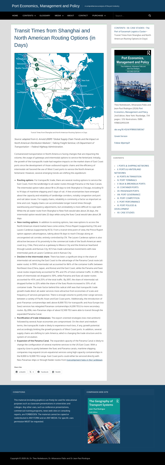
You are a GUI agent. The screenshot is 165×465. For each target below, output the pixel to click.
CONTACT (83, 15)
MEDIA (59, 15)
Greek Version (120, 136)
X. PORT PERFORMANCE (128, 201)
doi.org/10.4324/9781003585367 (129, 129)
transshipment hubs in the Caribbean (84, 360)
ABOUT (70, 15)
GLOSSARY (45, 15)
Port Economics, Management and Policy (49, 5)
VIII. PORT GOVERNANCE (129, 194)
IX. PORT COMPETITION (128, 198)
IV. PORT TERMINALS (127, 180)
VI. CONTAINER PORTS (128, 187)
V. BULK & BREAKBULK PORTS (131, 183)
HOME (15, 15)
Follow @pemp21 (122, 143)
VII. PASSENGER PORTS (128, 191)
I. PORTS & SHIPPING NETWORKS (133, 165)
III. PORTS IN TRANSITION (129, 176)
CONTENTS (29, 15)
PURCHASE (99, 15)
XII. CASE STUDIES (135, 28)
